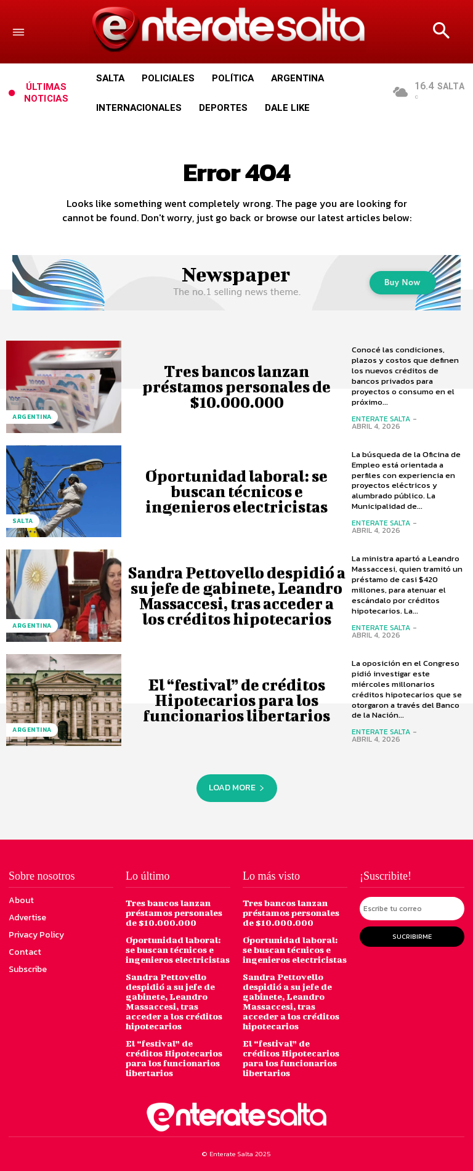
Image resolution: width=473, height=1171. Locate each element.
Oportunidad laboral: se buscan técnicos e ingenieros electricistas (236, 491)
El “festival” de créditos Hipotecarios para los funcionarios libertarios (236, 700)
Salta (22, 520)
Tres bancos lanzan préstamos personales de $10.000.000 (236, 386)
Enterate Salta (381, 418)
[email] (412, 908)
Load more (237, 787)
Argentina (32, 416)
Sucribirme (412, 936)
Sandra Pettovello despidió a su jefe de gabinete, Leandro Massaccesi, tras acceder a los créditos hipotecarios (236, 596)
